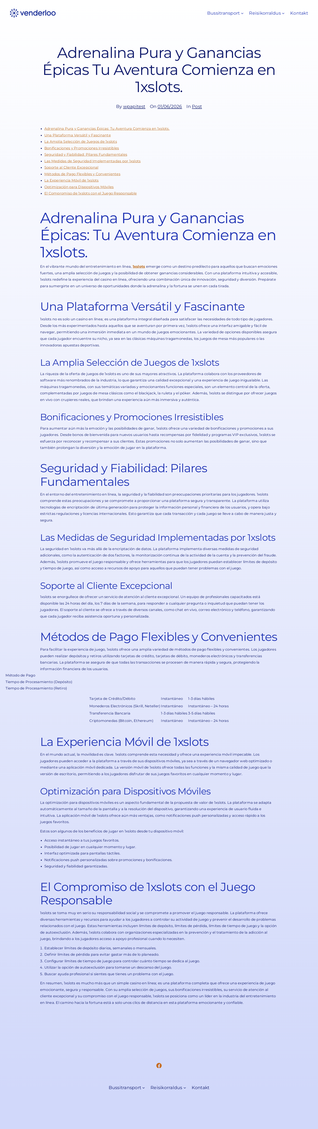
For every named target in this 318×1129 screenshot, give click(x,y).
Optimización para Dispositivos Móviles (79, 187)
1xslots (139, 266)
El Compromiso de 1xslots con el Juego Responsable (90, 193)
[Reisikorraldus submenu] (283, 13)
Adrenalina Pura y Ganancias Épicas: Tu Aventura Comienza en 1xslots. (107, 128)
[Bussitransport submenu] (242, 13)
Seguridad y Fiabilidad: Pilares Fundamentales (85, 154)
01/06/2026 (170, 106)
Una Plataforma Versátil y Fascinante (77, 135)
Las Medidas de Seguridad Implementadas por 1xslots (92, 161)
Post (197, 106)
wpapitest (134, 106)
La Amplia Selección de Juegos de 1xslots (80, 141)
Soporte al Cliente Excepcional (71, 167)
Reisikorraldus (265, 13)
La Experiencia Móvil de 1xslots (71, 180)
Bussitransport (223, 13)
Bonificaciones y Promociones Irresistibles (81, 148)
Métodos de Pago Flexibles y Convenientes (82, 174)
